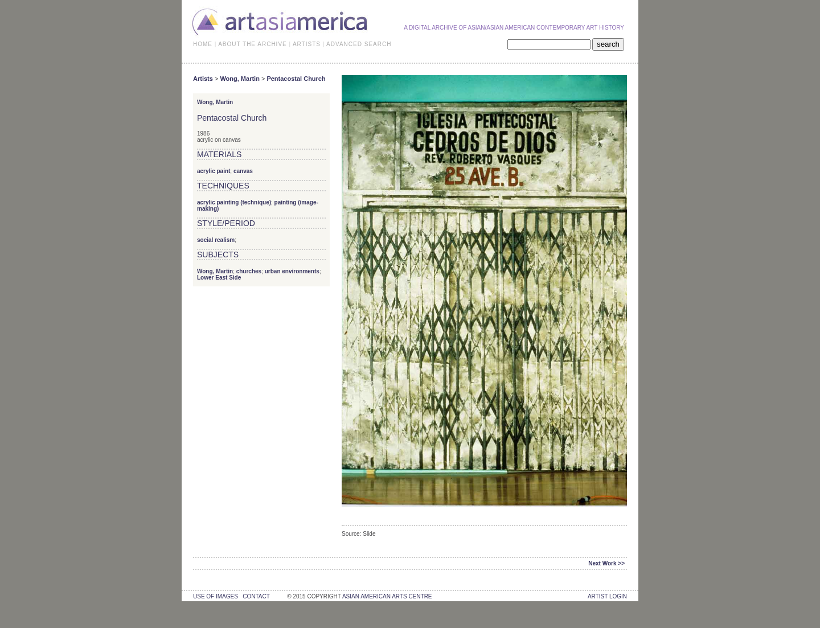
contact (256, 596)
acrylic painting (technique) (234, 202)
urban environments (292, 271)
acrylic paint (213, 171)
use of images (215, 596)
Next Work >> (606, 563)
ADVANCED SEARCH (358, 44)
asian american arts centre (387, 596)
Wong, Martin (239, 78)
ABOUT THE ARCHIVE (252, 44)
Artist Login (607, 596)
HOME (202, 44)
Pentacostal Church (295, 78)
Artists (203, 78)
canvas (243, 171)
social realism (216, 240)
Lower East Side (219, 277)
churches (248, 271)
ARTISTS (307, 44)
